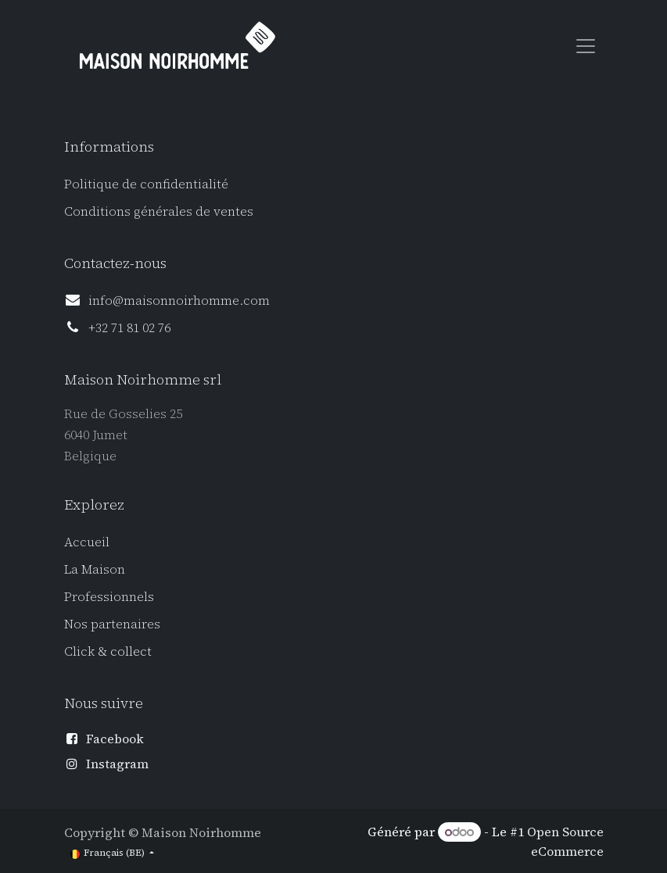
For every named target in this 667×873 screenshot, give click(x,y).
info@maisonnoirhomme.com (179, 300)
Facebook (115, 738)
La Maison (94, 569)
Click (81, 651)
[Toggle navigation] (586, 45)
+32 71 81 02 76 (129, 327)
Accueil (86, 541)
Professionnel (106, 596)
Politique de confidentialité (146, 183)
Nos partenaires (112, 623)
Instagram (117, 763)
